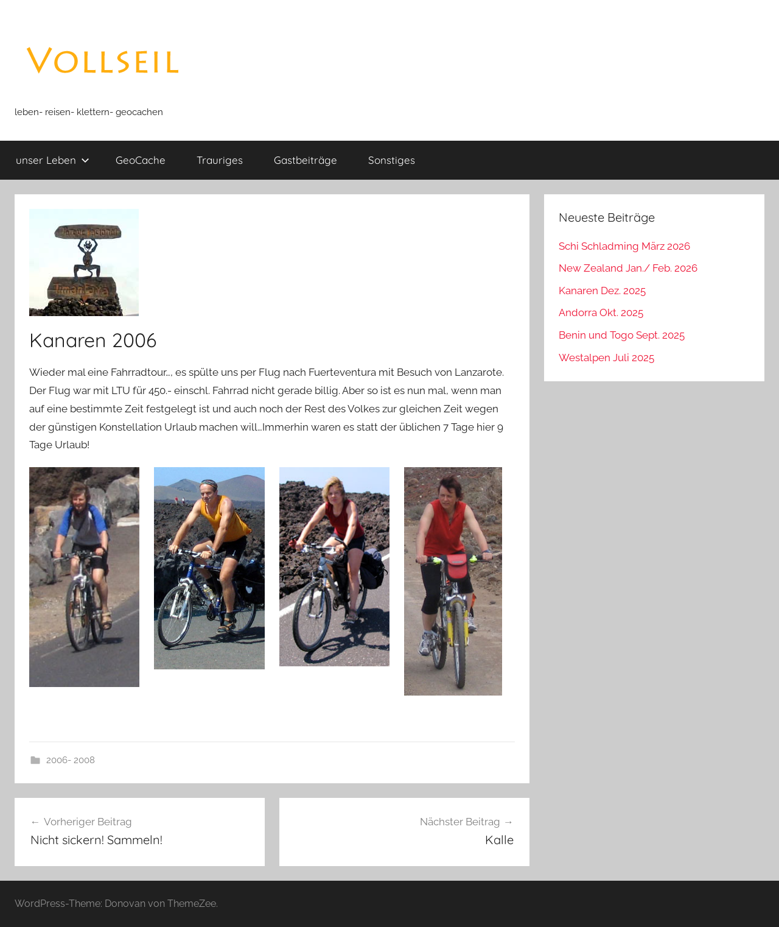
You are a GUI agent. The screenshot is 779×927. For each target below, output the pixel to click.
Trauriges (220, 159)
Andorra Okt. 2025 (601, 312)
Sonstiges (391, 159)
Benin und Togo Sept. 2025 (622, 335)
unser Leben (52, 159)
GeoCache (141, 159)
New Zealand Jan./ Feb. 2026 (628, 268)
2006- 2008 (70, 760)
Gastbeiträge (305, 159)
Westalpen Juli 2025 (606, 357)
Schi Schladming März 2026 (624, 246)
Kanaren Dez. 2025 (602, 290)
